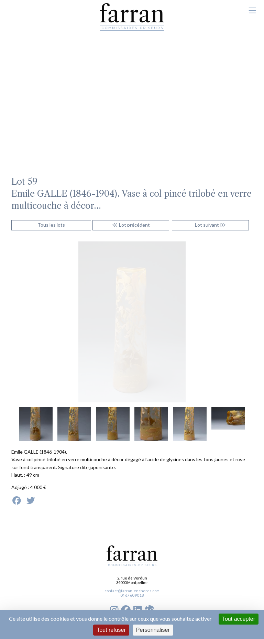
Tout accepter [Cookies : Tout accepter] (238, 619)
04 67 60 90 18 (132, 595)
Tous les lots (51, 225)
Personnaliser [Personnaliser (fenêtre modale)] (153, 630)
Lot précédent (131, 225)
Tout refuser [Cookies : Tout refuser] (111, 630)
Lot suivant (210, 225)
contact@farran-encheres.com (132, 590)
